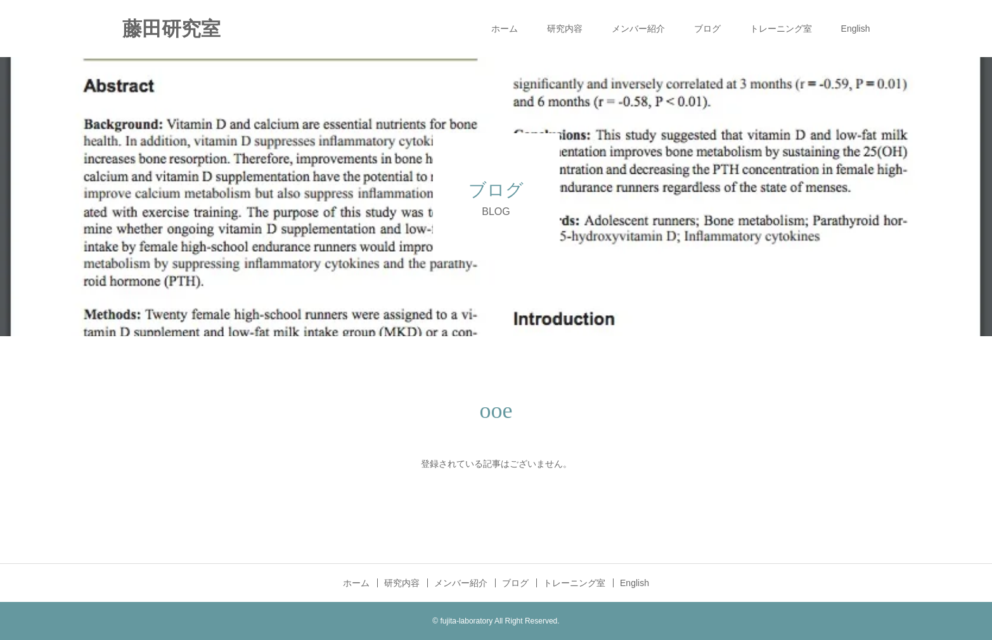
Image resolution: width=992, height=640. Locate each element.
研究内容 (565, 28)
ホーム (504, 28)
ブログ (707, 28)
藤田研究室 (171, 29)
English (855, 28)
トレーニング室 (781, 28)
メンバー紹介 (638, 28)
